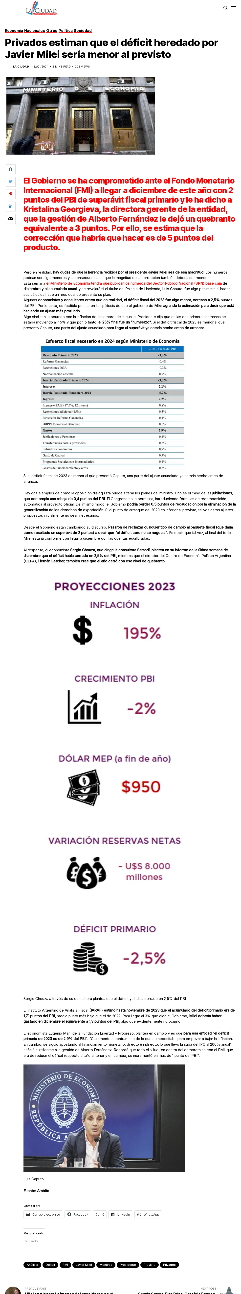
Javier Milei (84, 1265)
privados (169, 1265)
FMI (65, 1265)
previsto (149, 1265)
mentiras (106, 1265)
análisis (32, 1265)
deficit (50, 1265)
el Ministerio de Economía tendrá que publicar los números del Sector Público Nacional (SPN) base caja (134, 283)
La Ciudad (21, 66)
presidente (128, 1265)
